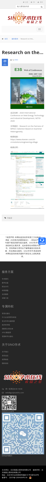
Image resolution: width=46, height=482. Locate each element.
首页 (6, 39)
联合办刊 (5, 286)
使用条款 (5, 359)
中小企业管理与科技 (9, 317)
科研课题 (5, 290)
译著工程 (5, 298)
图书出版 (5, 283)
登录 (40, 2)
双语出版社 (6, 313)
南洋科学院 (6, 325)
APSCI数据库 (6, 332)
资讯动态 (5, 356)
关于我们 (5, 352)
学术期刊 (5, 279)
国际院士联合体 (7, 329)
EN (33, 2)
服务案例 (15, 39)
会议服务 (5, 294)
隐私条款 (5, 363)
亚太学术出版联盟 (8, 321)
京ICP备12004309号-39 (18, 477)
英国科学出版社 (7, 336)
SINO (16, 60)
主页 (25, 2)
